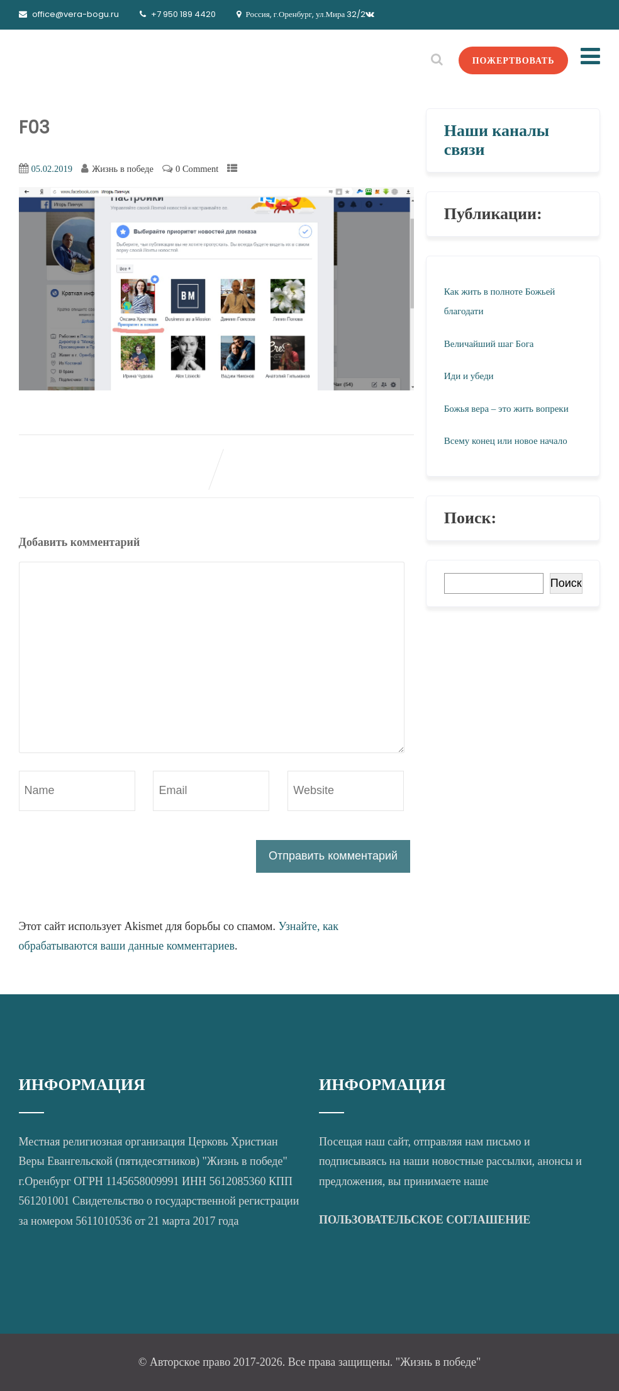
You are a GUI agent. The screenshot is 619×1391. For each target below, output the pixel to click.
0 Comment (197, 169)
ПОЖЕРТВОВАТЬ (513, 60)
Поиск (566, 583)
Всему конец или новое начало (505, 441)
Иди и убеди (469, 376)
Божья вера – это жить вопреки (506, 409)
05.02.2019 (52, 169)
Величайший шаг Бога (489, 344)
